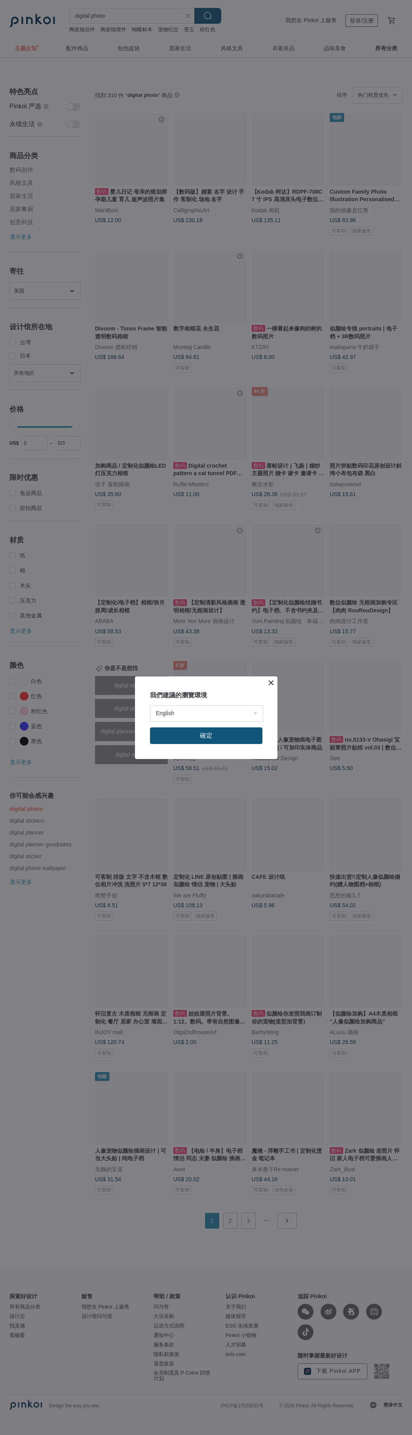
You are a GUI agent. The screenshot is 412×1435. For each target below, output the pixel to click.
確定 (206, 735)
